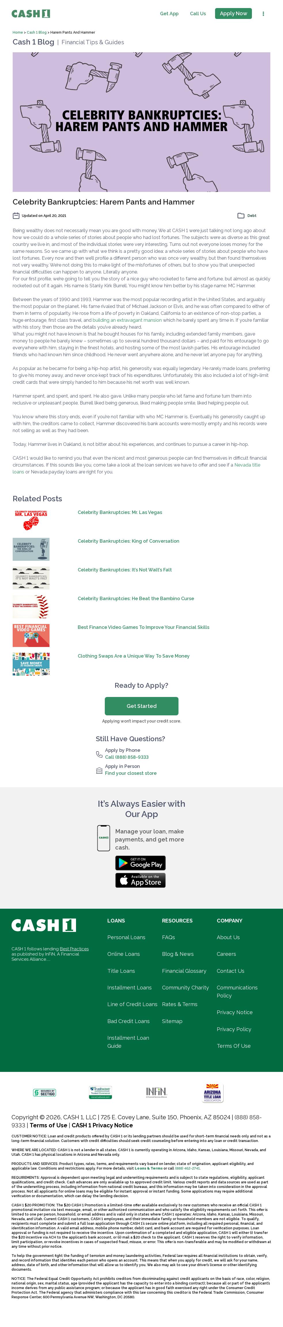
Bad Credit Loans (128, 1021)
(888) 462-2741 (187, 1168)
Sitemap (172, 1021)
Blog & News (178, 954)
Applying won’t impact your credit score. (141, 721)
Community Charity (185, 988)
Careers (226, 954)
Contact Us (230, 971)
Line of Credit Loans (132, 1004)
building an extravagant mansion (127, 320)
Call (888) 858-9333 (127, 757)
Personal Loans (126, 937)
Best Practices (74, 949)
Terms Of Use (234, 1046)
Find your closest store (131, 773)
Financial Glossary (184, 971)
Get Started (142, 706)
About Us (228, 937)
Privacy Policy (234, 1029)
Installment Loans (129, 988)
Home (18, 32)
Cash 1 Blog (37, 32)
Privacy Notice (235, 1012)
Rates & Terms (179, 1004)
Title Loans (121, 971)
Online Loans (123, 954)
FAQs (168, 937)
